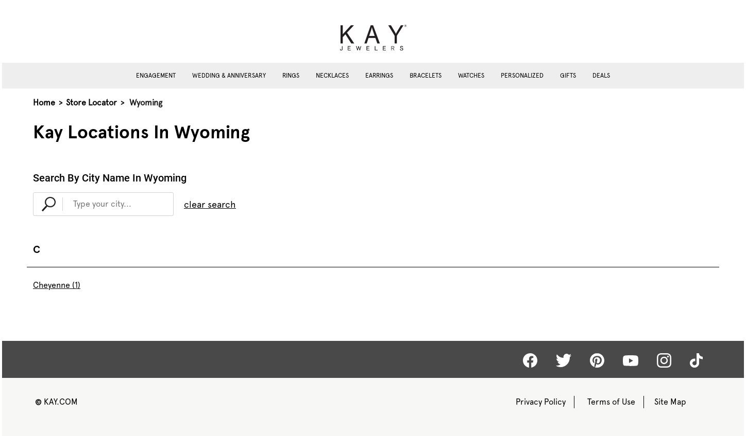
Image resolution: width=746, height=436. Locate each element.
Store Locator (91, 102)
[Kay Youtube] (631, 360)
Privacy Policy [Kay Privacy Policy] (541, 402)
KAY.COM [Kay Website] (56, 402)
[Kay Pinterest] (597, 360)
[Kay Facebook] (530, 360)
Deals (601, 75)
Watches (471, 75)
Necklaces (332, 75)
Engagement (156, 75)
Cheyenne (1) (56, 285)
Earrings (379, 75)
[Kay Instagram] (664, 360)
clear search (210, 204)
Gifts (568, 75)
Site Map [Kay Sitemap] (670, 402)
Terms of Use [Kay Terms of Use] (611, 402)
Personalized (522, 75)
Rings (290, 75)
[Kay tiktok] (696, 360)
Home (44, 102)
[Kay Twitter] (564, 360)
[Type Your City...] (117, 204)
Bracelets (426, 75)
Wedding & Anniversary (229, 75)
